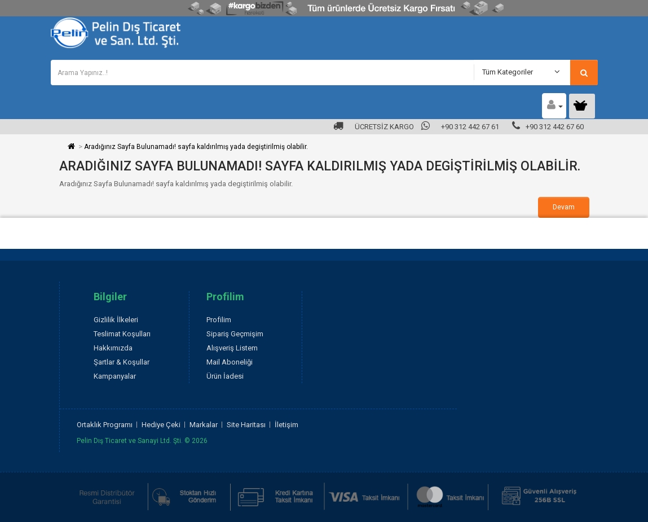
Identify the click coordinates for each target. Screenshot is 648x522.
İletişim (286, 424)
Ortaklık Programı (105, 424)
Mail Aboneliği (229, 362)
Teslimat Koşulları (122, 334)
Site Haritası (246, 424)
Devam (564, 207)
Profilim (218, 319)
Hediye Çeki (161, 424)
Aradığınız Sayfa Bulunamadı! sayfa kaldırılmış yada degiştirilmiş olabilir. (196, 147)
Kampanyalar (115, 376)
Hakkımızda (113, 348)
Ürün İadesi (225, 376)
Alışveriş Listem (232, 348)
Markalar (203, 424)
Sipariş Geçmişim (234, 334)
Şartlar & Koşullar (121, 362)
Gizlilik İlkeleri (116, 319)
